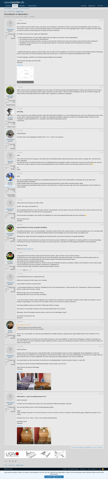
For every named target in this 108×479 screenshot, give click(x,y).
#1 (102, 20)
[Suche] (100, 5)
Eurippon (10, 261)
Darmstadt (12, 148)
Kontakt (65, 469)
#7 (102, 200)
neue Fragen (16, 8)
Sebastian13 (8, 16)
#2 (102, 87)
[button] (26, 5)
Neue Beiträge (7, 8)
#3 (102, 108)
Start (100, 469)
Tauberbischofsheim (10, 105)
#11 (102, 321)
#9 (102, 252)
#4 (102, 130)
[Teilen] (100, 20)
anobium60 (10, 96)
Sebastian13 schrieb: (23, 325)
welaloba (10, 118)
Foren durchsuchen (25, 8)
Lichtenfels (12, 241)
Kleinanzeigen (32, 5)
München (13, 38)
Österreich (12, 338)
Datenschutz (83, 469)
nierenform (25, 16)
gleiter (10, 330)
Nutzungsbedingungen (73, 469)
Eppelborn (12, 269)
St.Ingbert (13, 169)
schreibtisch (32, 16)
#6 (102, 173)
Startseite (8, 5)
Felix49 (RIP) (10, 139)
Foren (15, 5)
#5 (102, 152)
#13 (102, 393)
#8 (102, 224)
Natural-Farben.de (28, 249)
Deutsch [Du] (8, 469)
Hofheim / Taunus (11, 126)
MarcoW (10, 161)
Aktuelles (22, 5)
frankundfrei (10, 233)
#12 (102, 346)
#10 (102, 273)
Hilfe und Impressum (92, 469)
